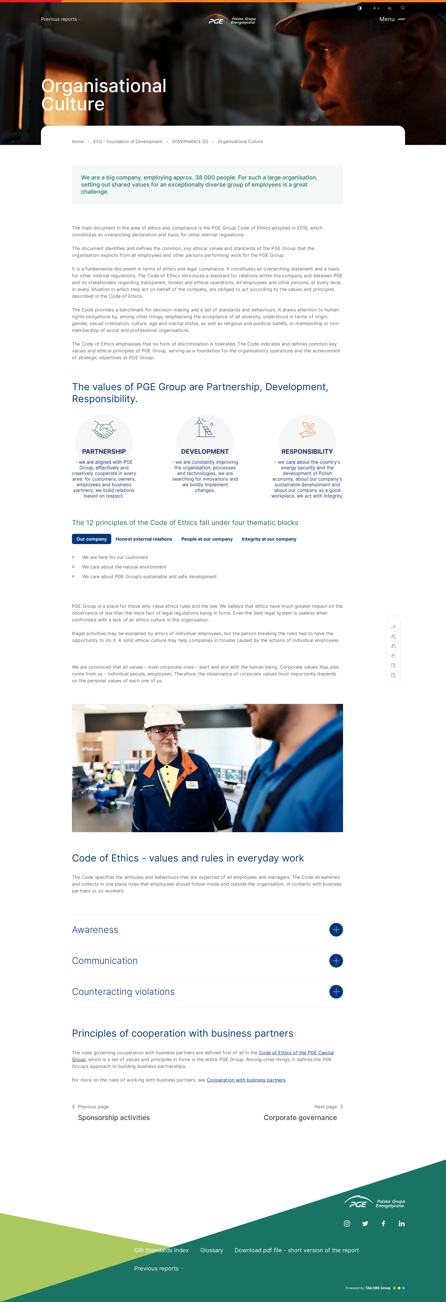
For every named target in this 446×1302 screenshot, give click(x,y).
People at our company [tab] (207, 539)
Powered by (375, 1288)
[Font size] (374, 8)
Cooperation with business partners (246, 1080)
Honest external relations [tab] (144, 539)
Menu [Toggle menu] (392, 19)
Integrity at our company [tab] (269, 539)
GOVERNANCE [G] (190, 141)
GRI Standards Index (161, 1250)
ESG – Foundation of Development (128, 141)
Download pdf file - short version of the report (297, 1250)
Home (78, 141)
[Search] (403, 8)
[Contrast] (360, 8)
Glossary (211, 1250)
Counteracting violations (207, 992)
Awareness (207, 930)
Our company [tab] (92, 539)
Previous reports (61, 19)
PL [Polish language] (390, 8)
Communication (207, 961)
